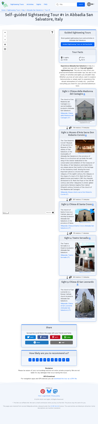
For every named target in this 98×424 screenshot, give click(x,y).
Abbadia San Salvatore (35, 10)
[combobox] (66, 4)
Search (81, 4)
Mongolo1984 (81, 153)
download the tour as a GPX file (65, 378)
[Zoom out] (5, 36)
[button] (30, 337)
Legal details (46, 396)
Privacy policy (55, 396)
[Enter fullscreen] (5, 49)
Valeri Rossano (81, 318)
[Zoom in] (5, 32)
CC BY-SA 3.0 (55, 406)
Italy (23, 10)
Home (3, 10)
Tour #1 (47, 10)
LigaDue (81, 222)
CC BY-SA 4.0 (88, 153)
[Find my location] (5, 44)
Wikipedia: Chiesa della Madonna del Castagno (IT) (67, 115)
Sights (38, 4)
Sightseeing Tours (17, 4)
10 (67, 359)
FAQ (45, 4)
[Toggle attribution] (53, 212)
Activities (30, 4)
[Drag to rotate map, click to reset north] (5, 40)
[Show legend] (52, 32)
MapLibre (48, 212)
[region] (28, 122)
